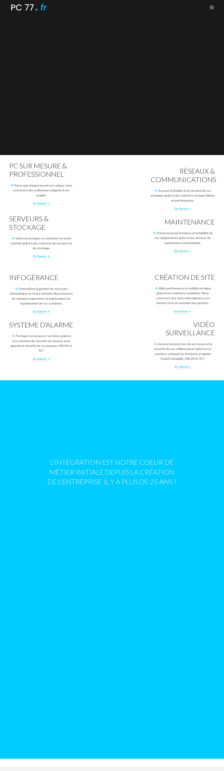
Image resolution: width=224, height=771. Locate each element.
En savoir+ (183, 366)
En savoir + (41, 203)
